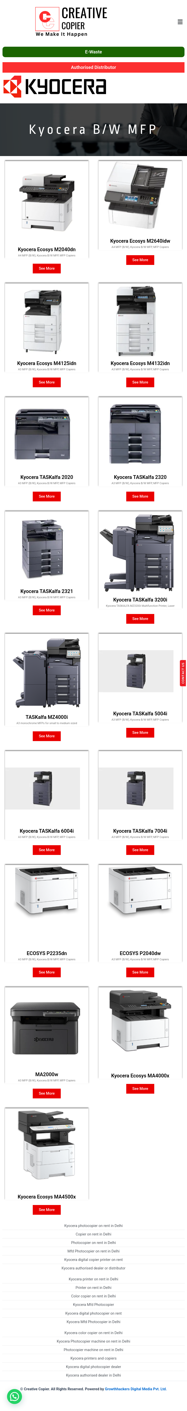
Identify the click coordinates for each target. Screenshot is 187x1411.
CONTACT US (184, 673)
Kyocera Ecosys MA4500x (47, 1197)
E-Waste (93, 51)
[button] (180, 22)
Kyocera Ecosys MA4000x (140, 1076)
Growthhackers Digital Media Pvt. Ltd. (136, 1389)
